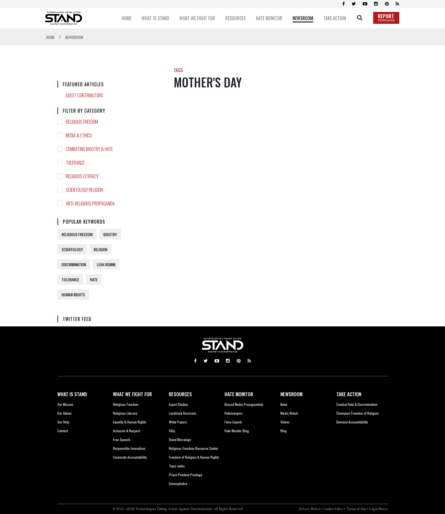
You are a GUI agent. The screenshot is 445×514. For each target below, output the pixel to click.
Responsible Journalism (129, 448)
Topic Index (177, 465)
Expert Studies (178, 404)
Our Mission (65, 404)
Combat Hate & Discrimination (356, 404)
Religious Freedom (125, 404)
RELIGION (100, 249)
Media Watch (289, 413)
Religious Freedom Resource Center (193, 448)
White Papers (178, 421)
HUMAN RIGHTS (73, 294)
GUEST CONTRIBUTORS (84, 95)
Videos (284, 421)
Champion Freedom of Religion (357, 413)
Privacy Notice (309, 509)
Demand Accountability (352, 421)
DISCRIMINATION (74, 264)
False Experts (233, 421)
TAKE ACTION (348, 394)
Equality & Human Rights (129, 421)
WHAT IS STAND (72, 394)
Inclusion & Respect (126, 430)
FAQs (172, 430)
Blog (283, 430)
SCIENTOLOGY (72, 249)
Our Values (64, 413)
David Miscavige (180, 439)
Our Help (63, 421)
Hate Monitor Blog (236, 430)
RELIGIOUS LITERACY (82, 176)
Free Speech (121, 439)
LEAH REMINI (106, 264)
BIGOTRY (110, 234)
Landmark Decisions (182, 413)
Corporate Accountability (130, 457)
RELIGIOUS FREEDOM (82, 121)
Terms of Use (356, 509)
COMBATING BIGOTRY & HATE (89, 149)
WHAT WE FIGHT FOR (132, 394)
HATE (94, 279)
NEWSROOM (291, 394)
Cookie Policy (333, 509)
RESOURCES (180, 394)
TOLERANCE (75, 162)
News (283, 404)
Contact (62, 430)
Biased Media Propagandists (243, 404)
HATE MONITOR (238, 394)
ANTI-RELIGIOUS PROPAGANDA (90, 203)
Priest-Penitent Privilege (185, 474)
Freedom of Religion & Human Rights (194, 457)
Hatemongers (233, 413)
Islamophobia (178, 483)
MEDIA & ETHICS (79, 135)
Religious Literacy (125, 413)
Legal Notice (378, 509)
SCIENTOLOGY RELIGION (84, 189)
